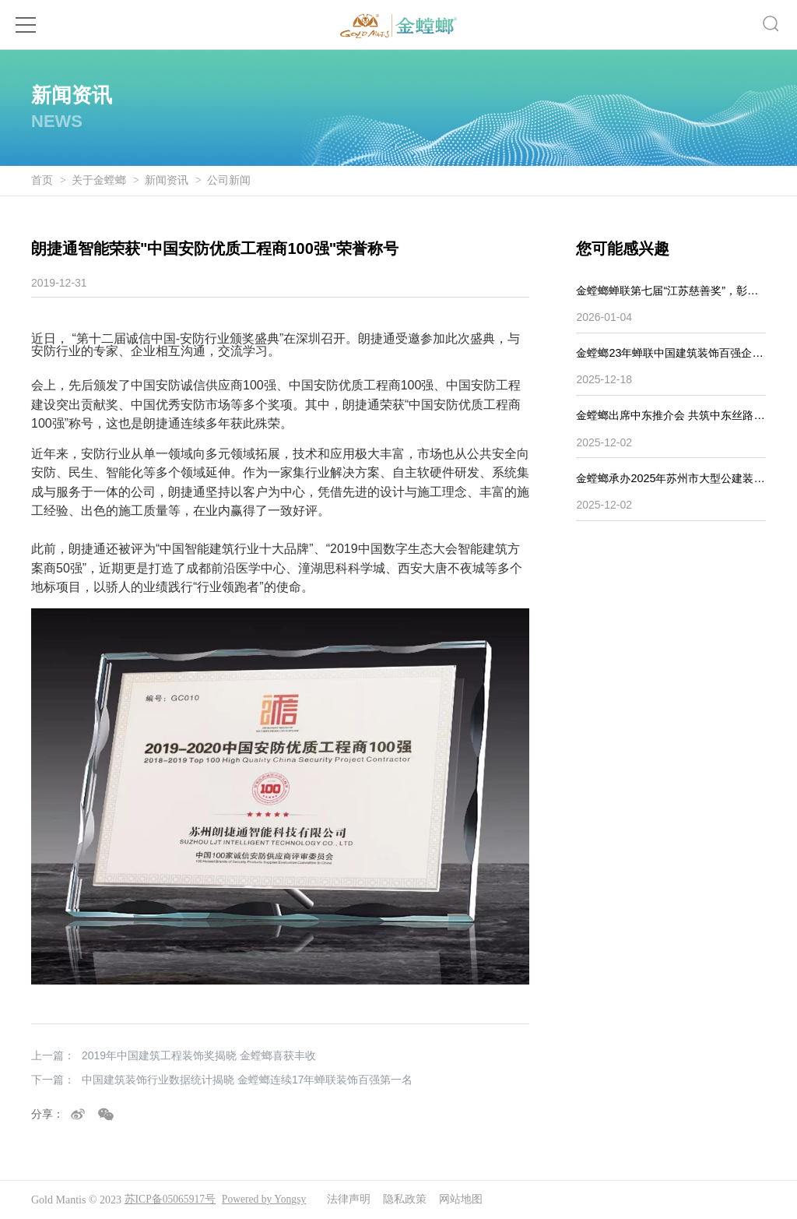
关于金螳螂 (99, 180)
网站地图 (465, 1200)
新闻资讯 (166, 180)
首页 (42, 180)
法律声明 (353, 1200)
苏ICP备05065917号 (171, 1200)
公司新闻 (229, 180)
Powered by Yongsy (267, 1200)
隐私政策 (409, 1200)
